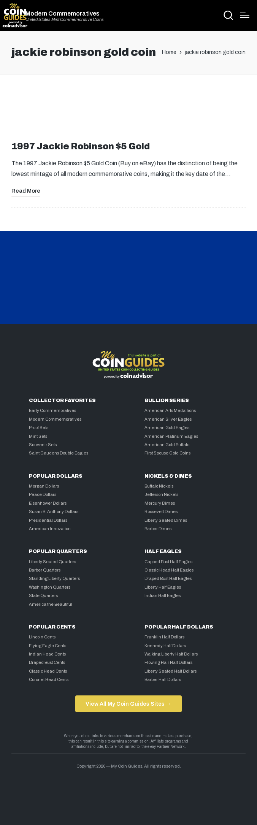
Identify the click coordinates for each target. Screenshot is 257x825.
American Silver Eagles (168, 419)
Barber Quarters (44, 570)
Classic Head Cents (48, 671)
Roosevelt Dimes (161, 511)
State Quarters (43, 595)
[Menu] (244, 15)
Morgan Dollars (44, 486)
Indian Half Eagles (162, 595)
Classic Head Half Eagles (169, 570)
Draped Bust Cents (47, 662)
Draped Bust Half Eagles (168, 578)
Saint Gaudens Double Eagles (58, 453)
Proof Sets (38, 427)
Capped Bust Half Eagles (168, 561)
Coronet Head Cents (48, 679)
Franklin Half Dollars (164, 637)
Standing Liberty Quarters (54, 578)
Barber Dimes (157, 528)
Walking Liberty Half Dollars (171, 654)
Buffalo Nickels (158, 486)
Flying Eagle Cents (47, 645)
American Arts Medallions (170, 410)
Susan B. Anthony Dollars (53, 511)
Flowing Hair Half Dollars (168, 662)
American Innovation (50, 528)
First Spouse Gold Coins (167, 453)
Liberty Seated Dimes (165, 520)
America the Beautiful (50, 604)
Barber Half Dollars (162, 679)
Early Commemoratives (52, 410)
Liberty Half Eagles (162, 587)
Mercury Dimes (159, 503)
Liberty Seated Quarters (52, 561)
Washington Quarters (49, 587)
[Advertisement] (128, 111)
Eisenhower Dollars (48, 503)
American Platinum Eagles (171, 436)
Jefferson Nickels (161, 494)
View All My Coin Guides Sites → (128, 704)
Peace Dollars (42, 494)
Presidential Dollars (48, 520)
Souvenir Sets (43, 444)
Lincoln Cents (42, 637)
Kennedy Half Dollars (165, 645)
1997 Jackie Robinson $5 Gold (80, 146)
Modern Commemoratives (62, 14)
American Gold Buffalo (166, 444)
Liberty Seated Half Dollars (170, 671)
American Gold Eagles (166, 427)
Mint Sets (38, 436)
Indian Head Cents (47, 654)
